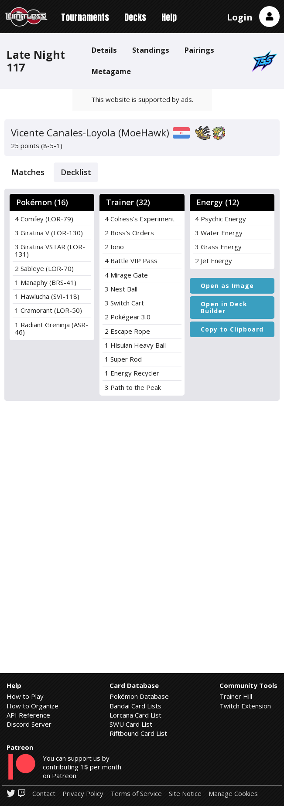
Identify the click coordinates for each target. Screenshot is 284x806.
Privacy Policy (82, 793)
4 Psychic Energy (220, 218)
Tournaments (85, 17)
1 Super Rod (123, 359)
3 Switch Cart (124, 302)
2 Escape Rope (127, 331)
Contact (43, 793)
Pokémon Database (139, 696)
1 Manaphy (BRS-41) (45, 282)
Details (104, 50)
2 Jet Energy (213, 260)
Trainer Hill (235, 696)
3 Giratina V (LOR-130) (49, 232)
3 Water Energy (219, 232)
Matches (27, 172)
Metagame (111, 71)
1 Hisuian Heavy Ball (135, 345)
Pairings (199, 50)
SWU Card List (130, 724)
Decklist (76, 172)
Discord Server (29, 724)
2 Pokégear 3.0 (128, 316)
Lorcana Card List (135, 715)
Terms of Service (136, 793)
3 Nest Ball (121, 288)
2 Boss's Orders (129, 232)
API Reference (28, 715)
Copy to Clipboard (232, 329)
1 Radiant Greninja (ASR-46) (51, 328)
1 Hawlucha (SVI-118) (47, 296)
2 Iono (114, 246)
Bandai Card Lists (135, 705)
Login (240, 17)
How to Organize (32, 705)
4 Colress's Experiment (140, 218)
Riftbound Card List (138, 733)
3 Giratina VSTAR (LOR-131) (50, 250)
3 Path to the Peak (133, 387)
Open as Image (227, 285)
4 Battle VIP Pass (131, 260)
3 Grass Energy (218, 246)
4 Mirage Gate (126, 275)
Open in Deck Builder (224, 307)
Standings (150, 50)
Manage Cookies (233, 793)
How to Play (25, 696)
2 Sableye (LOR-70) (44, 268)
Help (169, 17)
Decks (135, 17)
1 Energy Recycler (132, 373)
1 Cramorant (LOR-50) (48, 310)
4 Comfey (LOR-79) (44, 218)
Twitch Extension (245, 705)
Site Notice (185, 793)
